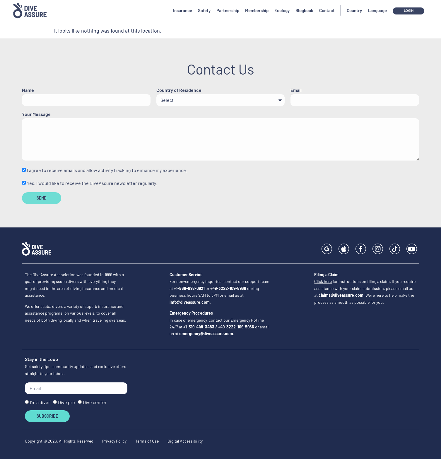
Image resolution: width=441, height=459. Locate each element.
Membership (257, 6)
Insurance (182, 6)
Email (296, 90)
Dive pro (66, 402)
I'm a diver (40, 402)
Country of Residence (178, 90)
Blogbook (304, 6)
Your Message (36, 114)
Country (354, 6)
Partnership (227, 6)
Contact (327, 6)
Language (377, 6)
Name (28, 90)
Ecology (282, 6)
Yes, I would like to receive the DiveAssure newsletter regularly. (92, 183)
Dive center (95, 402)
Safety (204, 6)
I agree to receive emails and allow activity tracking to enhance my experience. (107, 170)
